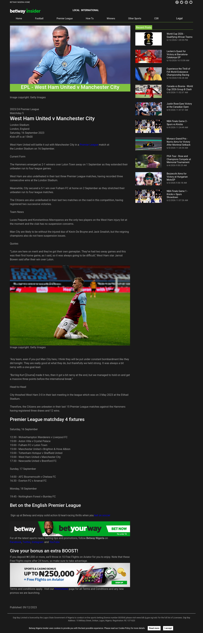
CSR (156, 18)
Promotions (61, 588)
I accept (168, 628)
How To (90, 18)
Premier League (65, 18)
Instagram (38, 542)
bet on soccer (102, 515)
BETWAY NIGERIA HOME (20, 2)
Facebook (15, 542)
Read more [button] (154, 628)
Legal (179, 18)
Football (39, 18)
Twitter (27, 542)
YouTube (54, 542)
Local (76, 10)
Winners (111, 18)
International (90, 10)
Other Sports (134, 18)
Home (19, 18)
